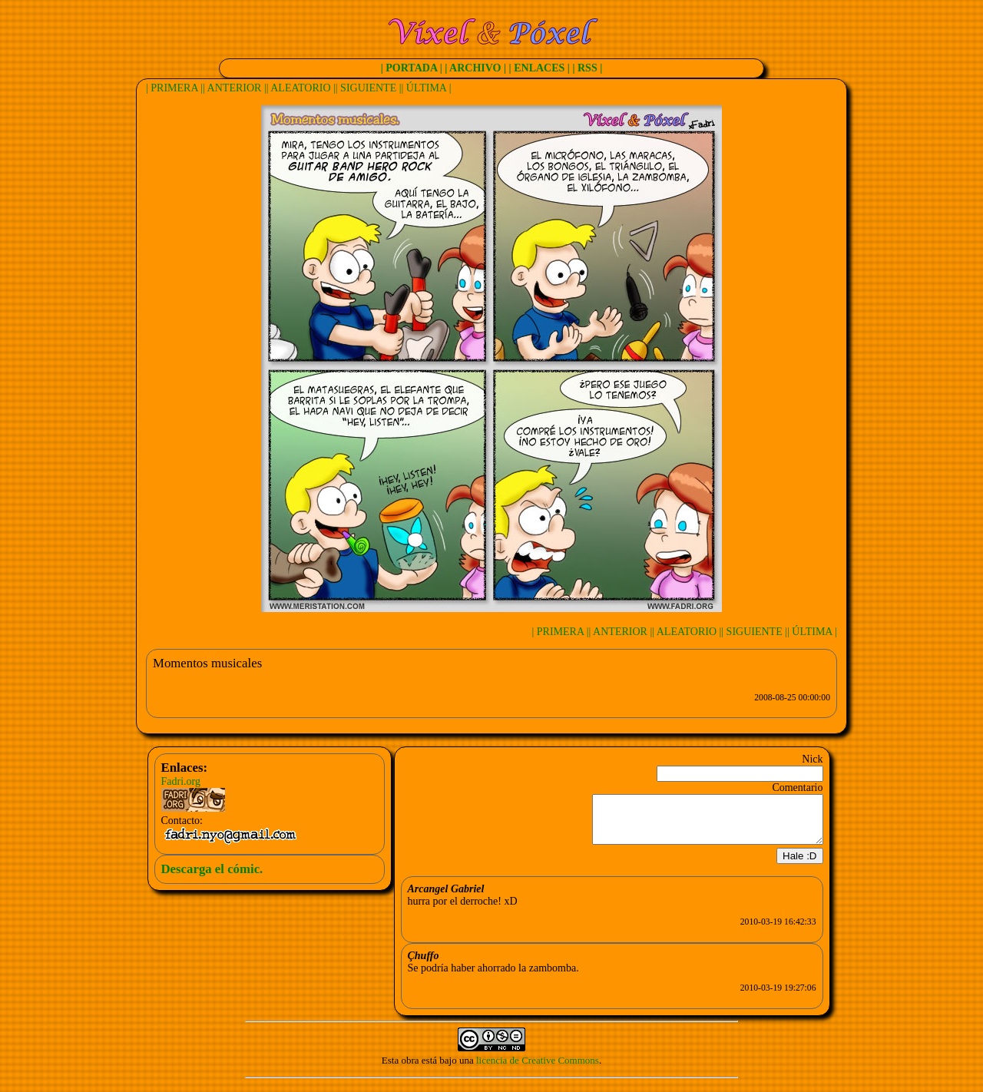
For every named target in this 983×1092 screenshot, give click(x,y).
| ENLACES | (539, 68)
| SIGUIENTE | (369, 88)
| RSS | (587, 68)
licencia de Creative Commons (537, 1069)
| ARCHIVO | (475, 68)
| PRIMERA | (174, 88)
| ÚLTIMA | (427, 88)
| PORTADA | (411, 68)
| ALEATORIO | (301, 88)
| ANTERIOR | (234, 88)
